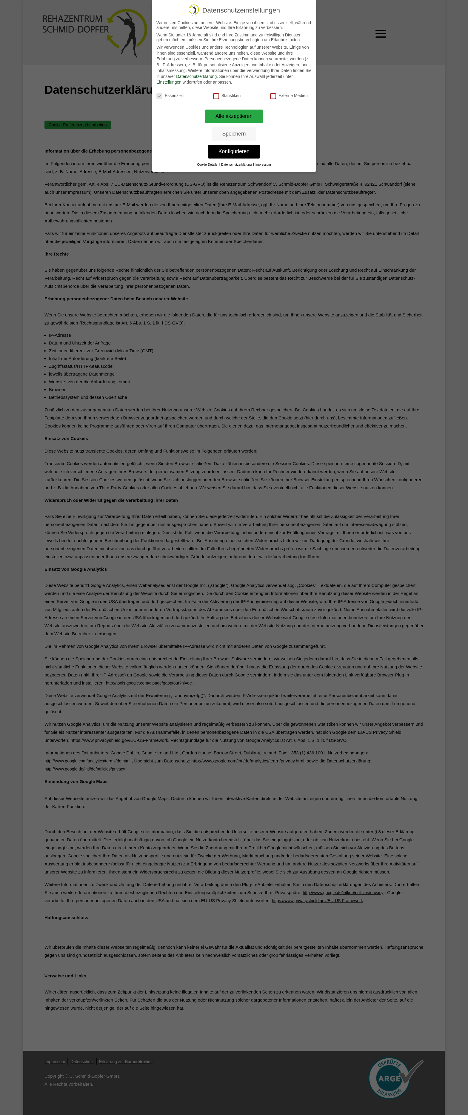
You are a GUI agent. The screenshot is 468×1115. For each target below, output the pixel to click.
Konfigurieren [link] (234, 151)
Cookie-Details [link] (207, 164)
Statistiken (227, 95)
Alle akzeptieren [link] (234, 116)
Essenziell (170, 95)
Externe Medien (289, 95)
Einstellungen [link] (168, 82)
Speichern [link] (234, 134)
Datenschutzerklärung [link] (196, 76)
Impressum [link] (263, 164)
